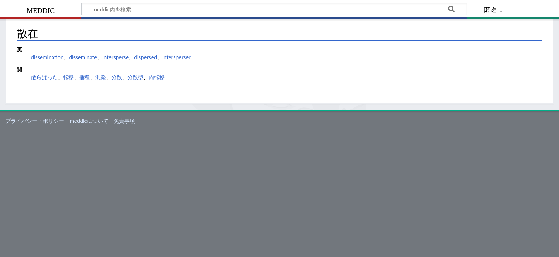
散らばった (44, 77)
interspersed (177, 57)
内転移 (157, 77)
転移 (68, 77)
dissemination (47, 57)
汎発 (100, 77)
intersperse (115, 57)
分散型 (135, 77)
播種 (84, 77)
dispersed (145, 57)
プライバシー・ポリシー (34, 120)
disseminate (83, 57)
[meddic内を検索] (274, 9)
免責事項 (124, 120)
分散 (116, 77)
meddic (41, 9)
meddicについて (89, 120)
